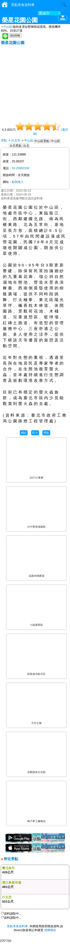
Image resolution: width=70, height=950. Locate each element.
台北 (26, 145)
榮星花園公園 (12, 43)
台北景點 (15, 145)
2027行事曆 (36, 477)
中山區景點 (41, 141)
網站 (24, 432)
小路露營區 (36, 624)
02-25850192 (20, 168)
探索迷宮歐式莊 (36, 673)
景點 (4, 140)
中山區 (6, 26)
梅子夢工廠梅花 (36, 821)
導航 (46, 432)
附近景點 (10, 859)
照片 (35, 432)
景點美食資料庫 (17, 926)
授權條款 (50, 930)
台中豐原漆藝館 (36, 526)
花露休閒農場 (36, 575)
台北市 (15, 140)
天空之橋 (36, 723)
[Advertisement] (35, 82)
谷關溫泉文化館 (36, 772)
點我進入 (18, 181)
